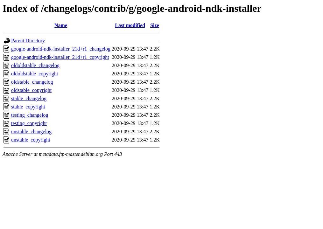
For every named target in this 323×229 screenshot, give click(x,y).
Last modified (130, 25)
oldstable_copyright (31, 90)
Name (60, 25)
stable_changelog (28, 98)
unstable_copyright (30, 139)
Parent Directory (28, 40)
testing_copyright (29, 123)
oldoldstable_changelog (35, 65)
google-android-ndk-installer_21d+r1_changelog (60, 49)
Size (154, 25)
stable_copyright (28, 106)
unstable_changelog (31, 131)
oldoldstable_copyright (34, 73)
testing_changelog (29, 115)
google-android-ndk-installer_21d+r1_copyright (60, 57)
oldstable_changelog (32, 82)
